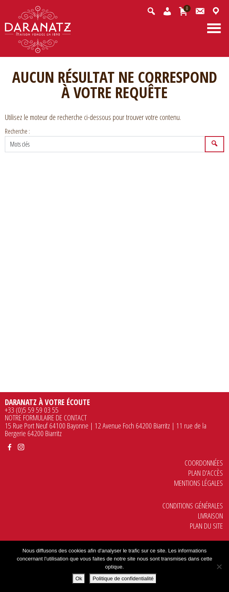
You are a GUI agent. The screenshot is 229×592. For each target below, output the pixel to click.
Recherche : (17, 131)
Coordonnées (204, 462)
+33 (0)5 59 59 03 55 (32, 409)
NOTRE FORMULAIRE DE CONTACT (46, 417)
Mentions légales (198, 482)
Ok (79, 578)
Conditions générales (192, 505)
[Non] (219, 567)
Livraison (210, 515)
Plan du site (206, 525)
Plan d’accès (205, 472)
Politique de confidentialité (122, 578)
